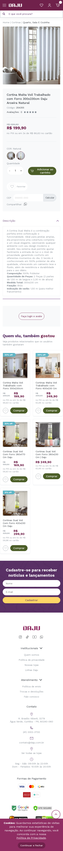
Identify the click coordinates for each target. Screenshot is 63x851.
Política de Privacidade (31, 837)
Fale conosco (31, 696)
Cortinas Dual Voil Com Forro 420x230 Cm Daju (14, 523)
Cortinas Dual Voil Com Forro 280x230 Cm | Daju (47, 454)
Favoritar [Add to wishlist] (17, 186)
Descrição (9, 220)
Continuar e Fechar (31, 845)
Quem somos (31, 654)
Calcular (50, 197)
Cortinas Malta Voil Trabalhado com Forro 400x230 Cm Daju (46, 385)
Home (6, 22)
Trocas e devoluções (31, 691)
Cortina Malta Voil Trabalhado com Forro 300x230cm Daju (13, 385)
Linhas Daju (31, 670)
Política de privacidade (32, 659)
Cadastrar (31, 600)
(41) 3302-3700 (31, 729)
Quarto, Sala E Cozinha (36, 22)
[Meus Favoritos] (41, 5)
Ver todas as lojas (31, 750)
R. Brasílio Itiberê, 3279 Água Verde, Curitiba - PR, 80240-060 (31, 717)
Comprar (19, 410)
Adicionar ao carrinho (41, 171)
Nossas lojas (32, 665)
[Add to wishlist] (5, 410)
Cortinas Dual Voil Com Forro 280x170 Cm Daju (14, 454)
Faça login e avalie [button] (31, 316)
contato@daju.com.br (31, 740)
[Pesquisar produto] (4, 14)
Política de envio (31, 686)
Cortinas (16, 22)
